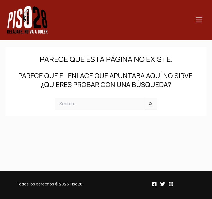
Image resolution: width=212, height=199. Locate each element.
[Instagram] (170, 184)
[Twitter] (162, 184)
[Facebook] (154, 184)
